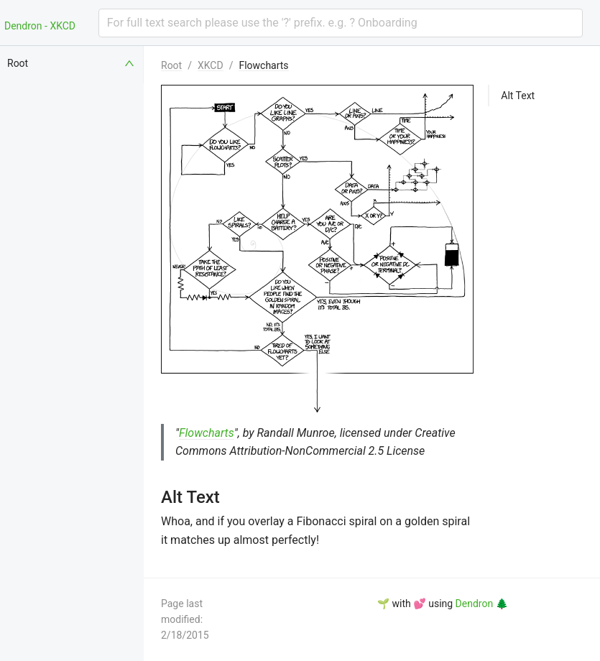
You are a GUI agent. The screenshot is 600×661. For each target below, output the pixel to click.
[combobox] (340, 23)
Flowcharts (263, 65)
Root (171, 65)
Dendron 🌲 (482, 603)
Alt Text (518, 95)
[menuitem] (72, 63)
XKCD (210, 65)
